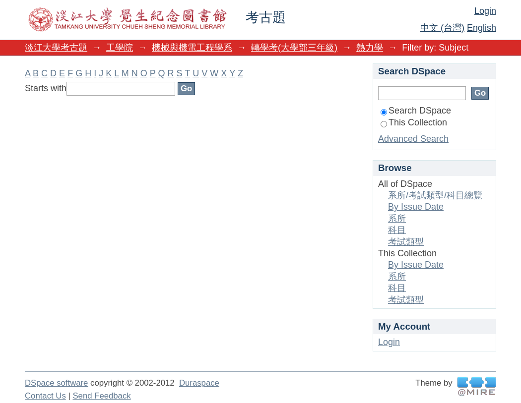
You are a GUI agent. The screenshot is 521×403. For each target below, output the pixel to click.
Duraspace (199, 383)
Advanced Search (413, 139)
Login (485, 11)
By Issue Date (416, 207)
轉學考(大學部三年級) (294, 48)
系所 (397, 219)
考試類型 (406, 242)
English (481, 28)
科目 (397, 230)
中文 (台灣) (442, 28)
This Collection (414, 122)
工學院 (119, 48)
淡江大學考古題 (56, 48)
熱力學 (369, 48)
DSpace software (56, 383)
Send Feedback (101, 396)
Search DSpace (416, 110)
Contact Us (45, 396)
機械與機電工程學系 (192, 48)
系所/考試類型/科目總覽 (435, 195)
